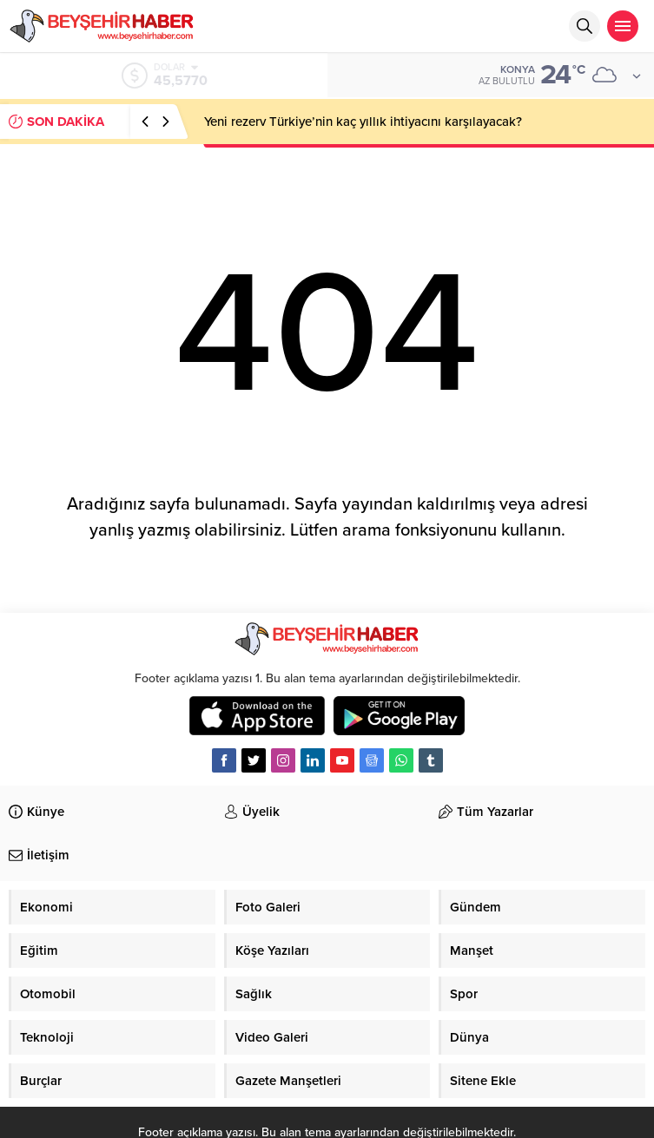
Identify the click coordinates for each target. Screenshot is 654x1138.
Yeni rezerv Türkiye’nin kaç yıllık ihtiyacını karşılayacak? (363, 121)
